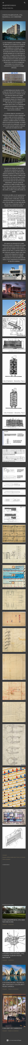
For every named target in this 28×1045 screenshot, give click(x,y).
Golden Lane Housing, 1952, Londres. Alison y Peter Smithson (13, 955)
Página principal (7, 8)
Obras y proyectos (6, 859)
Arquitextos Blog (9, 5)
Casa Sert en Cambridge (12, 1028)
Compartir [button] (4, 855)
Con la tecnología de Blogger (14, 1040)
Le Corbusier (22, 857)
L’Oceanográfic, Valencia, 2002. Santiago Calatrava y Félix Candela (13, 984)
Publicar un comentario (13, 989)
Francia (17, 857)
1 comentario (11, 924)
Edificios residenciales (11, 857)
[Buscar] (25, 2)
